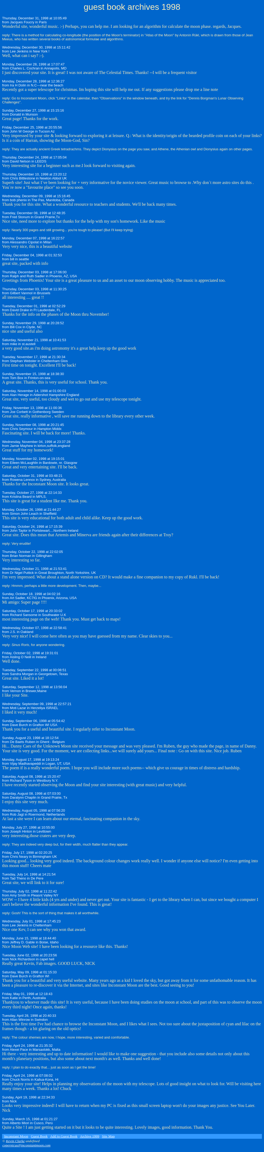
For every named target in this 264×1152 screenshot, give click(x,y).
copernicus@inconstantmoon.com (26, 1145)
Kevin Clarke (15, 1141)
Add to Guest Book (63, 1136)
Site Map (108, 1136)
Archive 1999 (89, 1136)
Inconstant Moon (16, 1136)
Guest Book (39, 1136)
